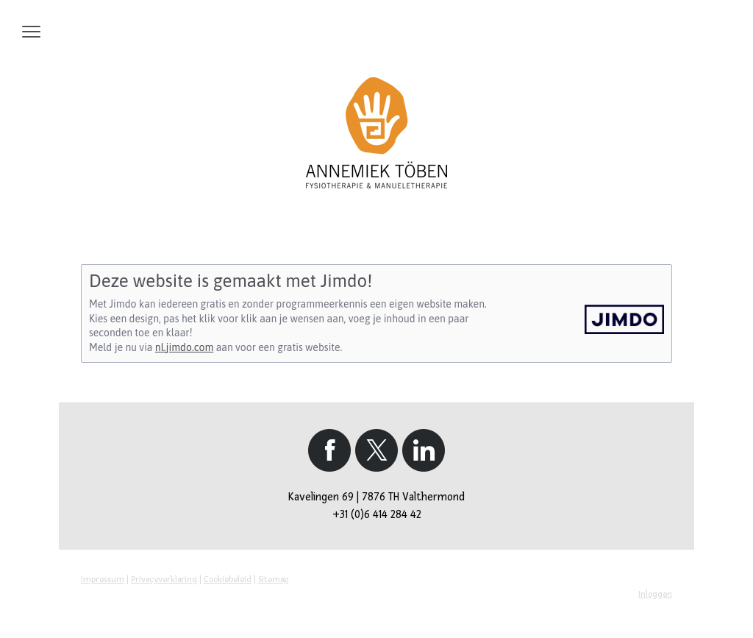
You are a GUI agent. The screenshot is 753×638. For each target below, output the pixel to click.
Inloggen (655, 594)
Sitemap (273, 579)
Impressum (102, 579)
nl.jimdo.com (184, 347)
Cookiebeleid (227, 579)
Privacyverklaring (164, 579)
